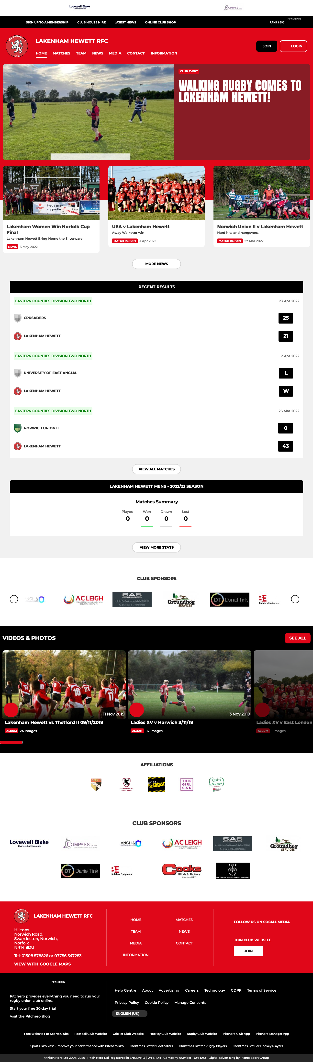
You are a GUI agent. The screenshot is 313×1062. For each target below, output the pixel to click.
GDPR (236, 990)
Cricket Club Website (128, 1034)
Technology (214, 990)
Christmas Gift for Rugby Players (203, 1046)
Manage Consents (190, 1002)
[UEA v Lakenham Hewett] (156, 193)
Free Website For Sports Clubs (46, 1034)
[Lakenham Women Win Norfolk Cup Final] (51, 193)
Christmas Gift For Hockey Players (258, 1046)
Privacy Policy (127, 1002)
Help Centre (125, 990)
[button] (41, 53)
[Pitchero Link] (297, 24)
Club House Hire (91, 22)
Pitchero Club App (236, 1034)
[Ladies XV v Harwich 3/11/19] (189, 685)
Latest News (125, 22)
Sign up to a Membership (47, 22)
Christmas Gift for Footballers (151, 1046)
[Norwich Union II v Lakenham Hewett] (261, 193)
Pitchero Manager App (272, 1034)
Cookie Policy (156, 1002)
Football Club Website (90, 1034)
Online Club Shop (160, 22)
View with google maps (42, 964)
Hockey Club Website (165, 1034)
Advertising (169, 990)
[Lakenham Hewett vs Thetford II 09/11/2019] (64, 685)
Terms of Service (261, 990)
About (147, 990)
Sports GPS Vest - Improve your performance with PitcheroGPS (77, 1046)
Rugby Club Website (202, 1034)
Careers (192, 990)
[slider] (11, 742)
